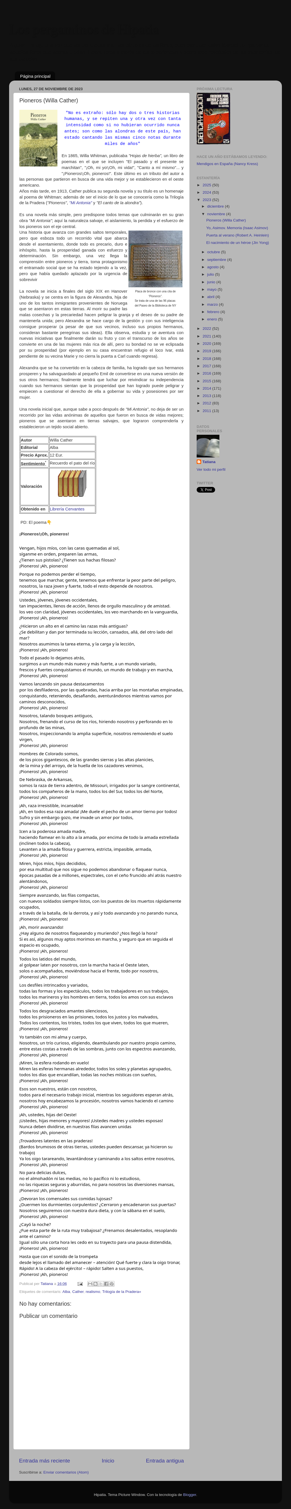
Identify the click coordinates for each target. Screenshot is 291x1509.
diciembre (216, 206)
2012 (207, 403)
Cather (78, 1291)
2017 (207, 366)
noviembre (216, 214)
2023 (207, 200)
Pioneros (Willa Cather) (226, 220)
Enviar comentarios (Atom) (66, 1472)
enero (212, 319)
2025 (207, 185)
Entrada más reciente (44, 1461)
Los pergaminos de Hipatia (84, 29)
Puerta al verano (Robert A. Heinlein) (237, 235)
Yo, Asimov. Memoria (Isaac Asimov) (237, 228)
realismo (93, 1291)
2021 (207, 336)
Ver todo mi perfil (211, 469)
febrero (214, 312)
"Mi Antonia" (80, 203)
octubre (214, 252)
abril (211, 297)
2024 (207, 192)
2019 (207, 351)
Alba (66, 1291)
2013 (207, 396)
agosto (213, 267)
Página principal (35, 76)
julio (211, 274)
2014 (207, 388)
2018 (207, 358)
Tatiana (208, 462)
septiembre (217, 260)
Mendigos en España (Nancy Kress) (227, 164)
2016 (207, 373)
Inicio (108, 1461)
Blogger (189, 1495)
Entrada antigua (165, 1461)
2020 (207, 343)
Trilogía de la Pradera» (121, 1291)
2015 (207, 381)
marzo (213, 304)
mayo (212, 289)
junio (211, 282)
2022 (207, 328)
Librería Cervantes (67, 509)
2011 (207, 411)
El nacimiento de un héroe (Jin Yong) (237, 242)
